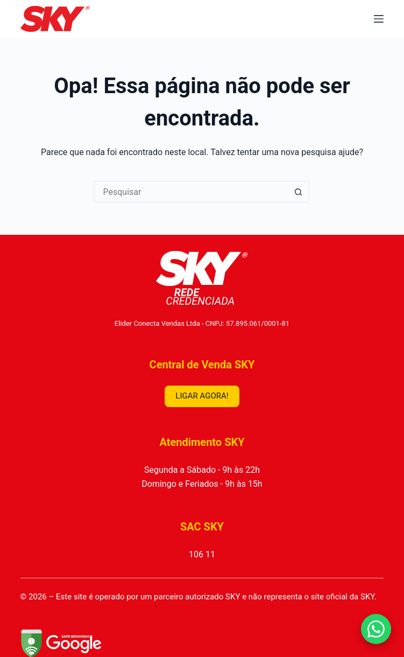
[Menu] (379, 19)
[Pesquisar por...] (191, 191)
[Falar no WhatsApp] (376, 629)
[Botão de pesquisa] (298, 191)
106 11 (202, 554)
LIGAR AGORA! (201, 396)
